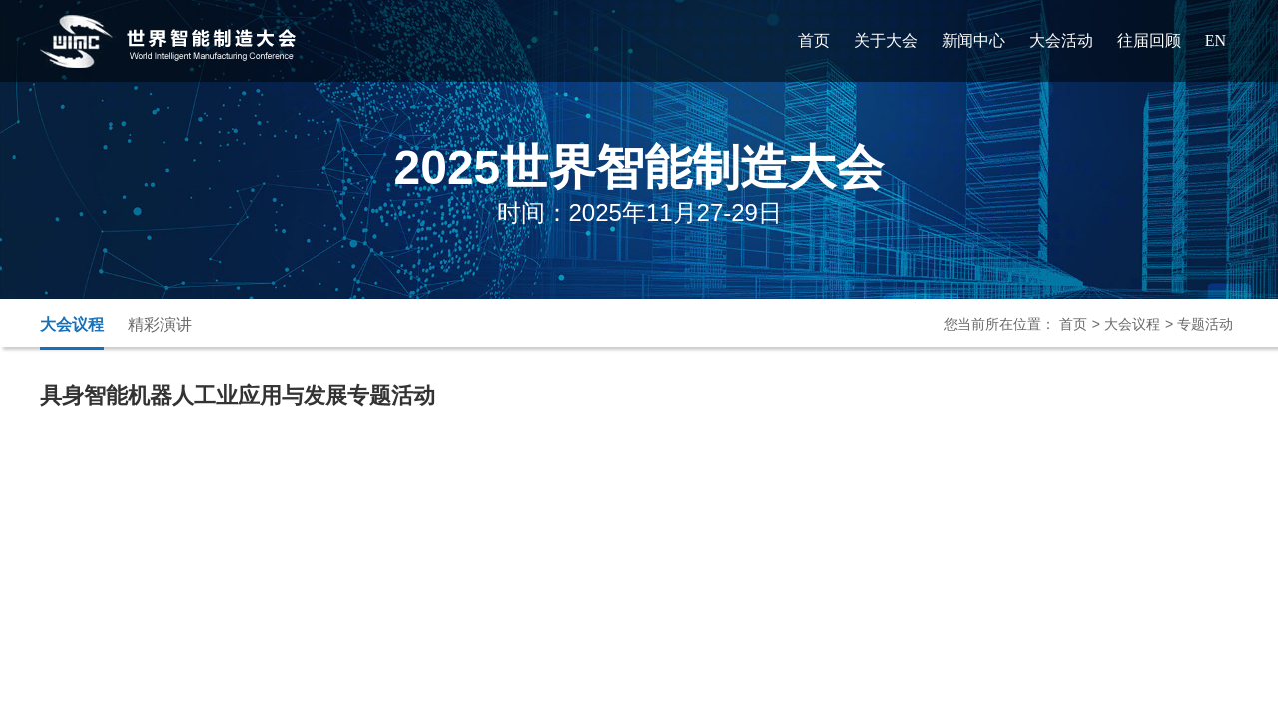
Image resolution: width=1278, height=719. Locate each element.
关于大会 (886, 40)
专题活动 (1205, 324)
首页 (814, 40)
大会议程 (72, 324)
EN (1215, 40)
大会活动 (1061, 40)
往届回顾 (1149, 40)
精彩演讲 (160, 324)
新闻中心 (973, 40)
